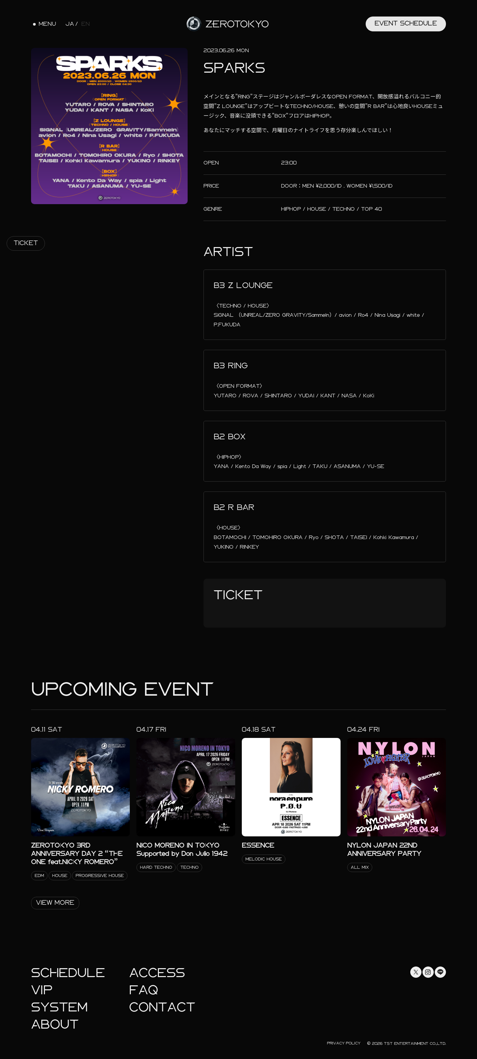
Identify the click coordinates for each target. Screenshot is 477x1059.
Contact (162, 1007)
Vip (42, 990)
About (55, 1024)
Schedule (68, 973)
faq (143, 990)
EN (85, 24)
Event (406, 23)
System (59, 1007)
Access (157, 973)
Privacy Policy (343, 1043)
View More (55, 902)
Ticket (26, 242)
